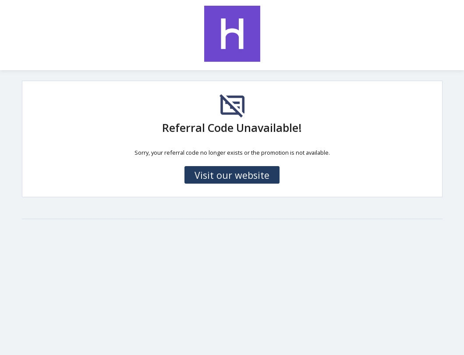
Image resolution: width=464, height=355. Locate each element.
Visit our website (232, 175)
